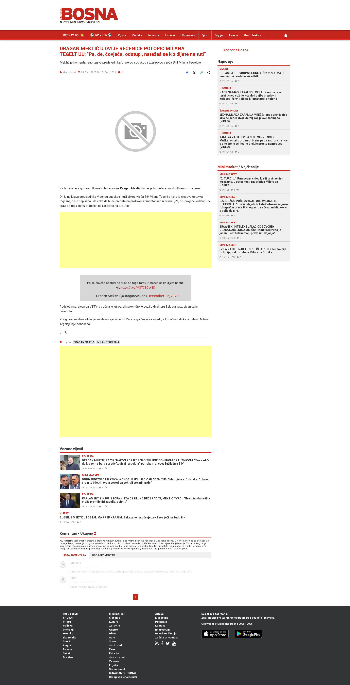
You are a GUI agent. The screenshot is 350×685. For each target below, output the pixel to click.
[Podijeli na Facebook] (187, 72)
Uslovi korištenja (166, 633)
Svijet (66, 653)
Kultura (113, 621)
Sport (205, 35)
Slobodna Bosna (235, 50)
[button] (208, 84)
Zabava (114, 661)
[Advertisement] (135, 240)
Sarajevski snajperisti (123, 677)
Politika (137, 35)
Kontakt (160, 625)
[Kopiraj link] (201, 72)
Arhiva (159, 613)
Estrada (114, 653)
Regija (219, 35)
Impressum (162, 629)
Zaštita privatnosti (166, 637)
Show (112, 641)
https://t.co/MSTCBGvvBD (138, 287)
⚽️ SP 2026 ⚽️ (101, 35)
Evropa (233, 35)
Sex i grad (115, 645)
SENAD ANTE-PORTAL (122, 672)
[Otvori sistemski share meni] (208, 72)
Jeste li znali (117, 657)
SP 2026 (68, 617)
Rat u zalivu (70, 613)
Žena (112, 649)
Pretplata (161, 621)
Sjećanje (114, 617)
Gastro (113, 629)
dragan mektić (84, 342)
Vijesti (122, 35)
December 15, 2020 (163, 296)
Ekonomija (188, 35)
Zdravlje (114, 625)
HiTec (113, 633)
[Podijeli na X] (194, 72)
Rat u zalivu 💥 (73, 35)
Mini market (116, 613)
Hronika (170, 35)
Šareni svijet (117, 669)
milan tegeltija (108, 342)
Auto (112, 637)
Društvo (68, 657)
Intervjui (153, 35)
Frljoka (113, 665)
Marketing (161, 617)
